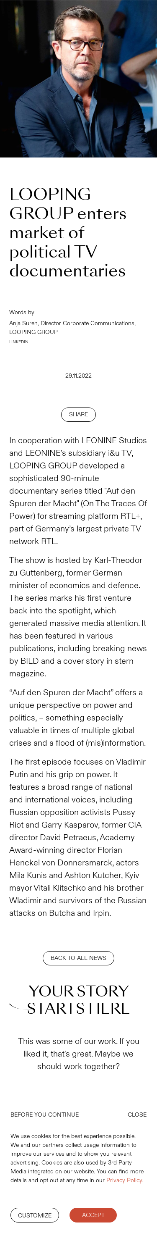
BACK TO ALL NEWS (78, 958)
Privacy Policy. (124, 1180)
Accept (93, 1215)
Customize (34, 1215)
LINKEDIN (18, 341)
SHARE (78, 414)
